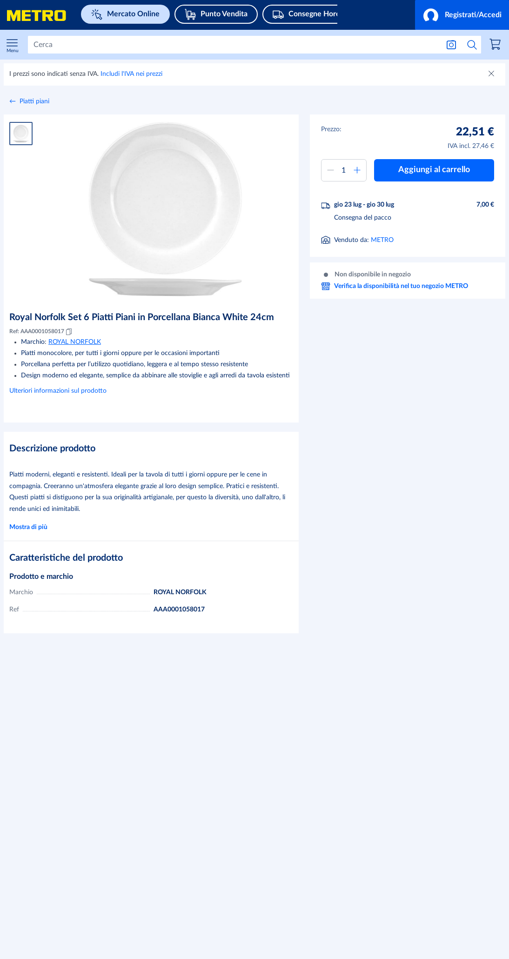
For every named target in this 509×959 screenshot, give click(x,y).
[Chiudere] (492, 74)
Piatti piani (34, 101)
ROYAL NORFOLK (74, 342)
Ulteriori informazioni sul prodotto (58, 391)
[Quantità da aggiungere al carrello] (344, 170)
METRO (382, 264)
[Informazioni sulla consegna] (397, 241)
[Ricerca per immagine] (451, 44)
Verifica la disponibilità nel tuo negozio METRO (394, 310)
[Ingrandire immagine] (165, 209)
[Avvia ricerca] (472, 45)
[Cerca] (233, 44)
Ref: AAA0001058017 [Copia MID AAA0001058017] (41, 331)
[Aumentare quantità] (357, 170)
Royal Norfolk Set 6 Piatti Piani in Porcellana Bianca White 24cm (141, 317)
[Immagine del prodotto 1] (21, 133)
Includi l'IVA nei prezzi (131, 74)
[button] (462, 15)
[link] (496, 46)
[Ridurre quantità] (330, 170)
